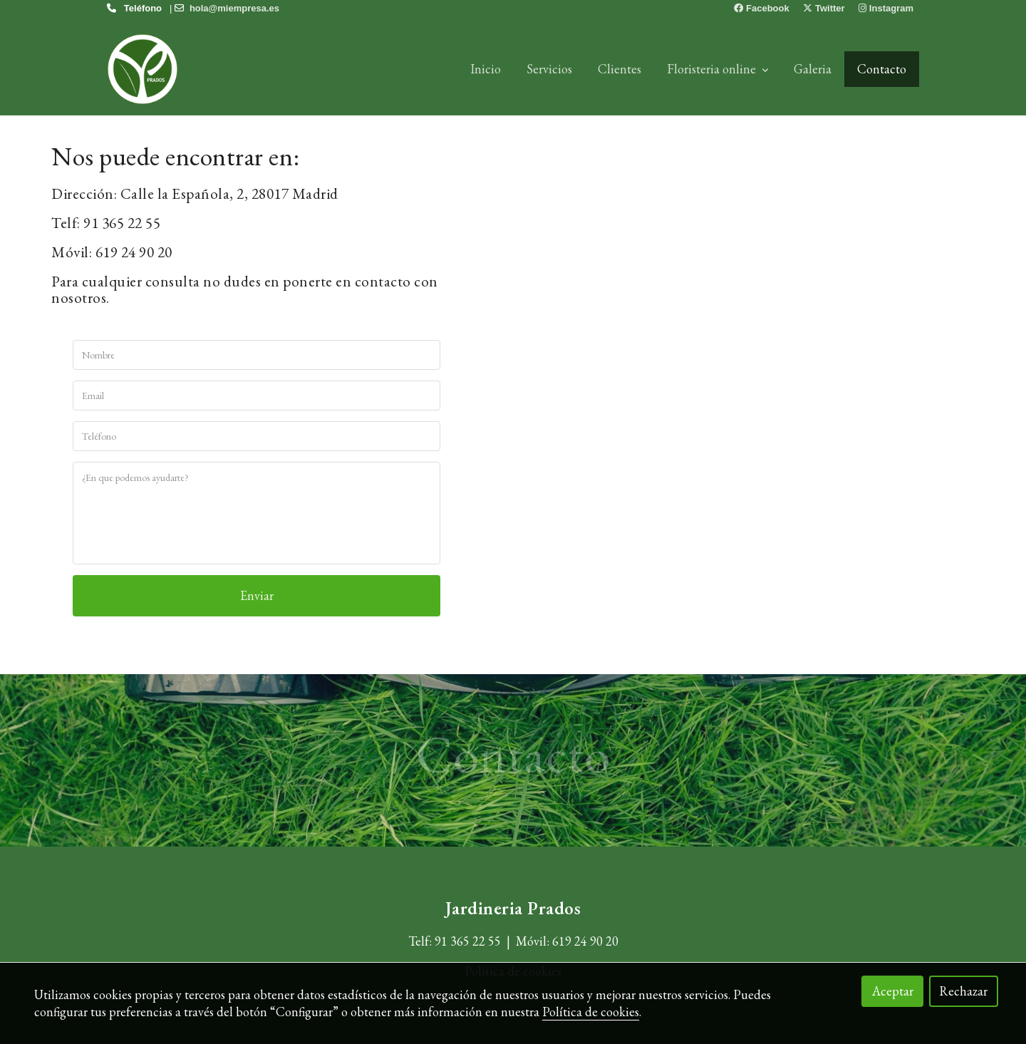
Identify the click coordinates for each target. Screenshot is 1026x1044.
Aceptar (892, 991)
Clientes (619, 69)
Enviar (257, 595)
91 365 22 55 (468, 941)
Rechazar (963, 991)
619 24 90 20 (585, 941)
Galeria (812, 69)
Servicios (549, 69)
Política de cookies (590, 1011)
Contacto (881, 69)
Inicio (485, 69)
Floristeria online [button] (717, 69)
